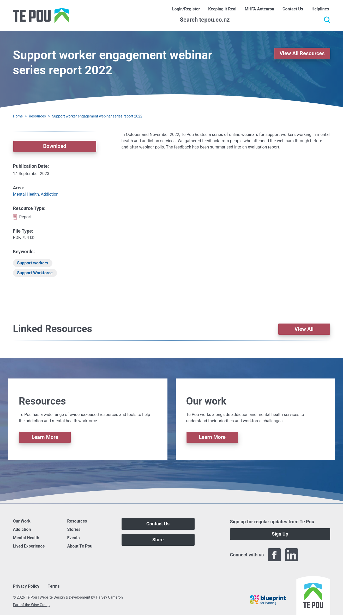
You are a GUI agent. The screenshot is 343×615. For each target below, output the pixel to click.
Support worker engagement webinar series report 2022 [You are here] (97, 116)
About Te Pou (80, 546)
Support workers (32, 262)
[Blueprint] (268, 600)
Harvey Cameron (109, 597)
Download (54, 146)
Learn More (45, 437)
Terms (54, 586)
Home (18, 116)
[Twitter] (308, 554)
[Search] (255, 19)
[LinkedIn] (291, 554)
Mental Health (26, 194)
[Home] (41, 15)
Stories (74, 529)
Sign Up (280, 534)
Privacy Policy (26, 586)
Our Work (22, 521)
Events (73, 537)
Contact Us (158, 523)
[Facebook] (274, 554)
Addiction (49, 194)
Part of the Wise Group (31, 605)
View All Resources (302, 53)
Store (158, 539)
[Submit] (327, 19)
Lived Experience (29, 546)
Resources (37, 116)
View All (304, 329)
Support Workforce (35, 272)
